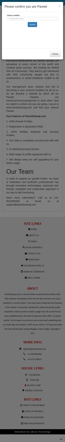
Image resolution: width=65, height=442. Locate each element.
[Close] (59, 6)
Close (55, 54)
